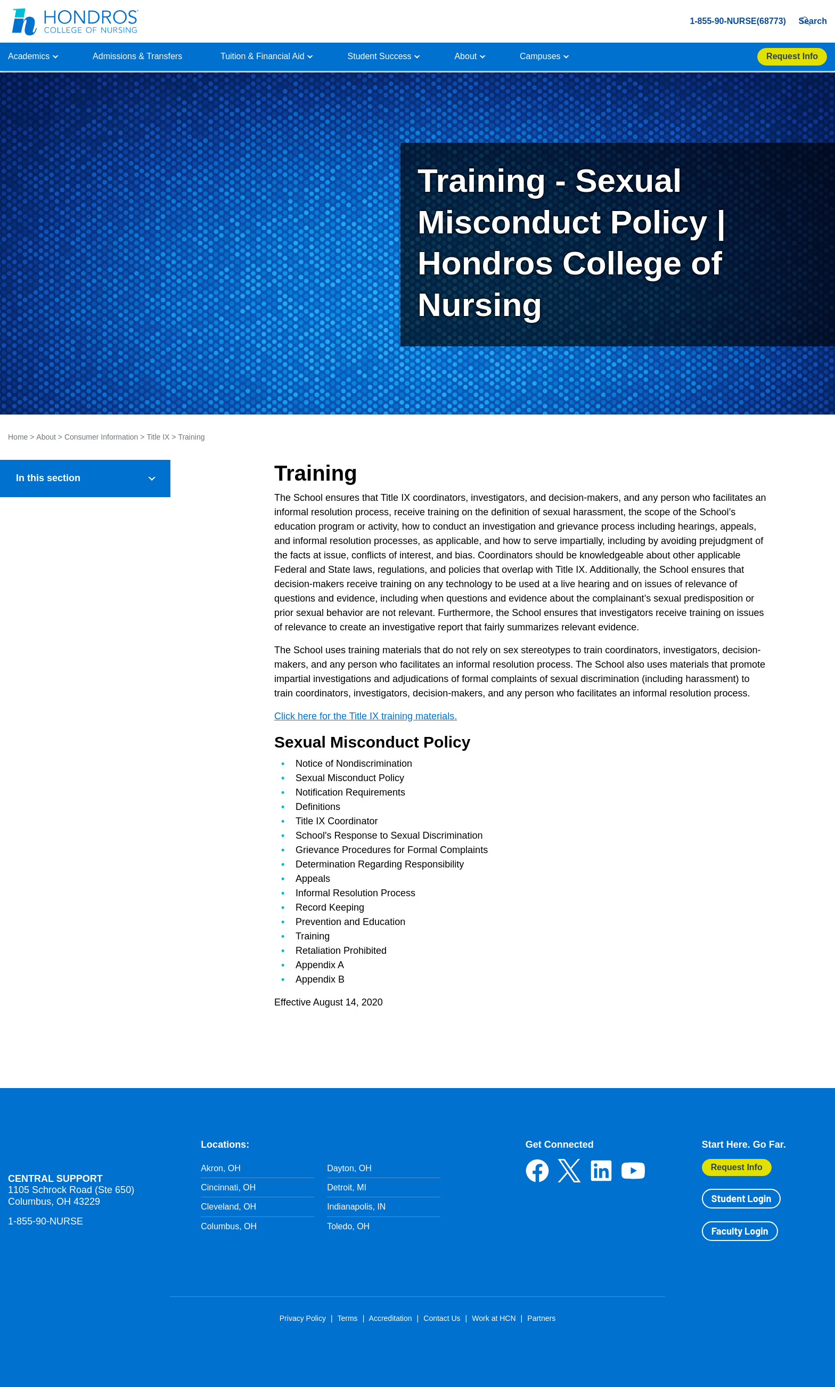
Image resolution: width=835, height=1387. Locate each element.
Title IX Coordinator (57, 758)
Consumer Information (101, 437)
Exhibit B (37, 881)
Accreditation (37, 523)
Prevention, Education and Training (87, 733)
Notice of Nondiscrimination (73, 671)
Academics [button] (29, 56)
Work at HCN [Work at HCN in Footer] (493, 1318)
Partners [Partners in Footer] (541, 1318)
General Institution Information (69, 499)
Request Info (737, 1167)
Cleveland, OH (228, 1206)
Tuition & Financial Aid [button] (262, 56)
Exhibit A (37, 856)
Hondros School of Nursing (72, 1143)
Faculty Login (739, 1231)
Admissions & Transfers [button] (137, 56)
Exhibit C (38, 906)
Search (810, 21)
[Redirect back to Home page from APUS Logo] (74, 21)
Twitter (569, 1170)
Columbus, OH (229, 1226)
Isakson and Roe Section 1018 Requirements (70, 987)
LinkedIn (601, 1170)
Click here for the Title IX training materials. (365, 716)
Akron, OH (221, 1168)
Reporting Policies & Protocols (78, 782)
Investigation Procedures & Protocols (90, 807)
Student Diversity (44, 597)
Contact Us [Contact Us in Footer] (441, 1318)
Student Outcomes (47, 622)
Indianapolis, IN (356, 1206)
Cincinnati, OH (228, 1187)
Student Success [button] (380, 56)
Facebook (537, 1170)
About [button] (465, 56)
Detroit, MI (346, 1187)
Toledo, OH (348, 1226)
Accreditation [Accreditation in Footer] (390, 1318)
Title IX (157, 437)
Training (191, 437)
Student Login (741, 1198)
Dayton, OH (349, 1168)
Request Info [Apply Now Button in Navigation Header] (792, 56)
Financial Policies (45, 573)
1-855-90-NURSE (45, 1221)
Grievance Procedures (63, 832)
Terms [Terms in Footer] (347, 1318)
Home (18, 437)
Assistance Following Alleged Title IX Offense (90, 702)
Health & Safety (41, 548)
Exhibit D (38, 930)
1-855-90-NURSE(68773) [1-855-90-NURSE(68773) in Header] (719, 21)
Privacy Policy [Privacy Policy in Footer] (303, 1318)
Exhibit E (37, 955)
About (46, 437)
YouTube (633, 1170)
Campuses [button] (540, 56)
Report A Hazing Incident (59, 1018)
